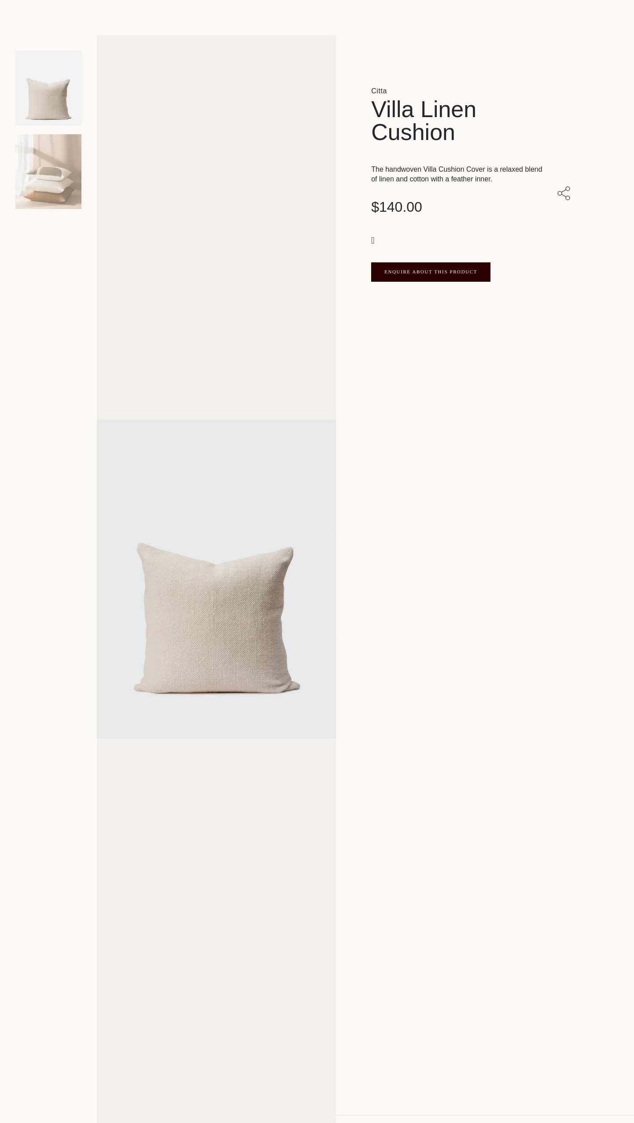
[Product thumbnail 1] (48, 171)
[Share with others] (565, 194)
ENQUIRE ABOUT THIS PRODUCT (430, 271)
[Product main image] (48, 88)
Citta (379, 91)
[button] (373, 240)
